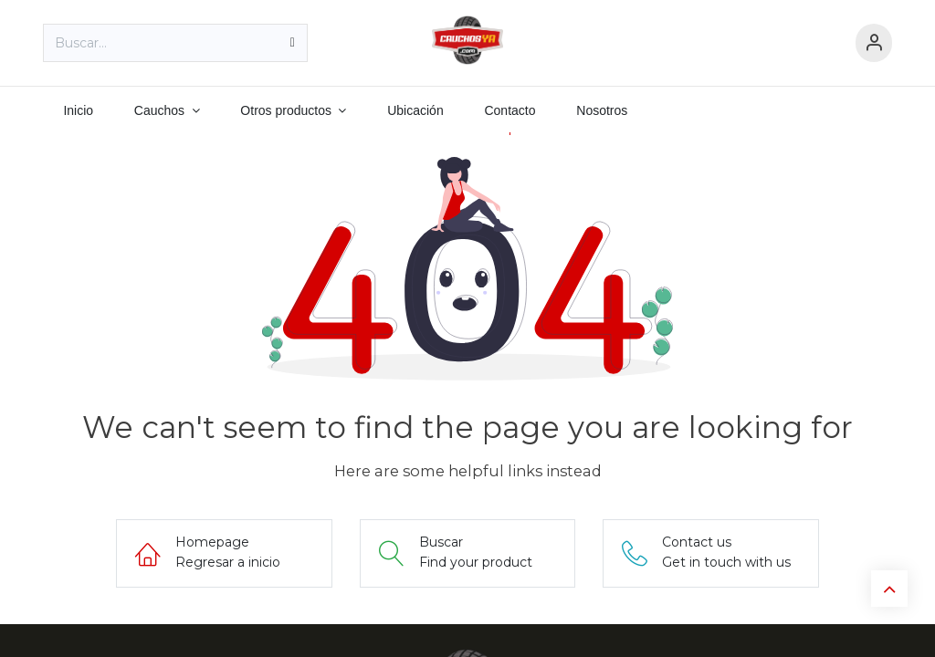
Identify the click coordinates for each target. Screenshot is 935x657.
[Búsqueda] (292, 43)
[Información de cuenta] (874, 43)
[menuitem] (78, 111)
